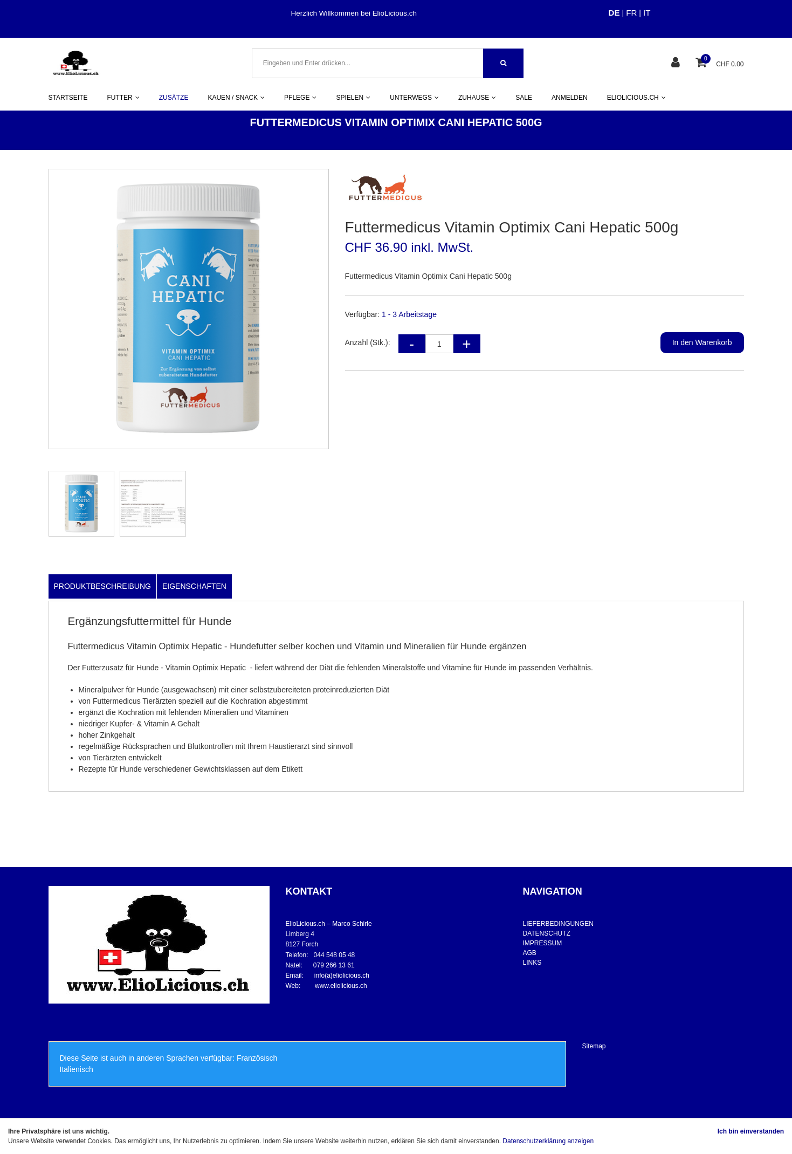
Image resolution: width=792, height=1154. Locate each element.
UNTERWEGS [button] (414, 97)
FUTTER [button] (123, 97)
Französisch (257, 1058)
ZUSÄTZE (174, 97)
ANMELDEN (570, 97)
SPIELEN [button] (353, 97)
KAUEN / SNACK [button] (236, 97)
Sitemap (594, 1046)
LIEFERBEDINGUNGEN (558, 924)
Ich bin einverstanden (751, 1131)
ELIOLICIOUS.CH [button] (636, 97)
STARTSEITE (68, 97)
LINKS (532, 962)
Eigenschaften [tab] (194, 586)
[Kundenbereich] (677, 63)
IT (646, 12)
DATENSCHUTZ (546, 933)
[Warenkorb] (702, 63)
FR (631, 12)
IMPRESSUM (542, 943)
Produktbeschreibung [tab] (102, 586)
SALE (523, 97)
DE (614, 12)
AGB (529, 953)
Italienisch (76, 1069)
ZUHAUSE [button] (477, 97)
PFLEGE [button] (300, 97)
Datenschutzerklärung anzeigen (548, 1141)
